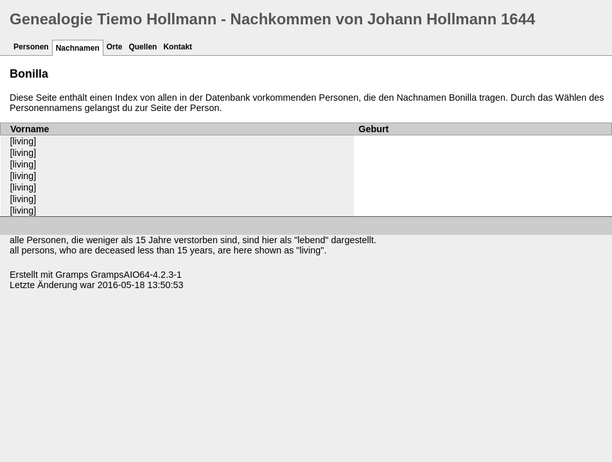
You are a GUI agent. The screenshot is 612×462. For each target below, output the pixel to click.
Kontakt (177, 46)
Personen (31, 46)
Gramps (71, 275)
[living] (23, 141)
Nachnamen (78, 48)
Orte (115, 46)
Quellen (142, 46)
